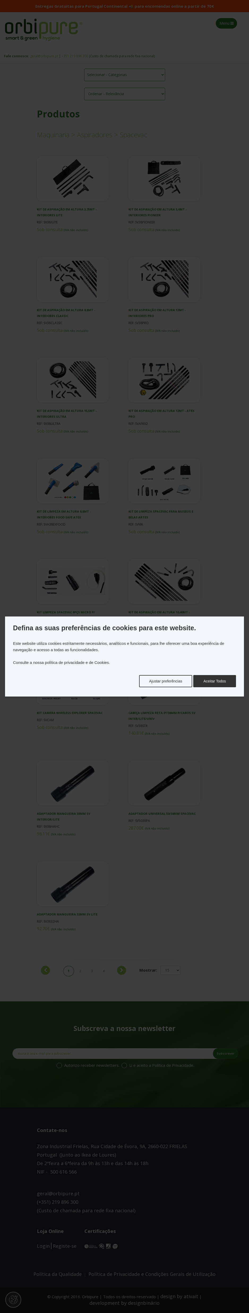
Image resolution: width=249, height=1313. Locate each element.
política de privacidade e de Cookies (77, 662)
